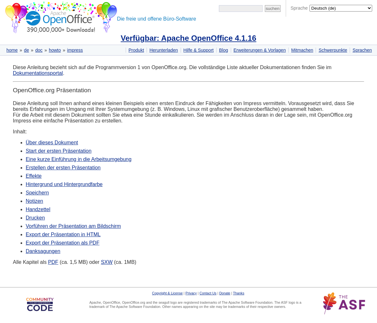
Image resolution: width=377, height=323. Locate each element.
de (26, 50)
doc (39, 50)
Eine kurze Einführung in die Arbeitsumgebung (78, 159)
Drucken (35, 217)
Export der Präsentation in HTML (63, 234)
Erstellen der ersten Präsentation (63, 167)
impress (75, 50)
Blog (223, 50)
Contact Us (208, 293)
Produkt (136, 50)
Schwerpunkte (333, 50)
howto (55, 50)
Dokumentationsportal (38, 73)
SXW (106, 262)
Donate (224, 293)
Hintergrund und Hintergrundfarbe (64, 184)
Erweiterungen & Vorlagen (260, 50)
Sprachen (362, 50)
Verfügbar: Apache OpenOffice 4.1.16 (188, 38)
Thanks (238, 293)
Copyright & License (167, 293)
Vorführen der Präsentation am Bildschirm (73, 226)
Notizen (34, 201)
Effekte (34, 176)
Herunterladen (163, 50)
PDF (53, 262)
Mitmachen (302, 50)
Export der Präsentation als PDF (62, 243)
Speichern (37, 192)
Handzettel (38, 209)
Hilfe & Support (199, 50)
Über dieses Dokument (52, 142)
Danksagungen (43, 251)
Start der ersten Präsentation (59, 151)
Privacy (191, 293)
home (12, 50)
